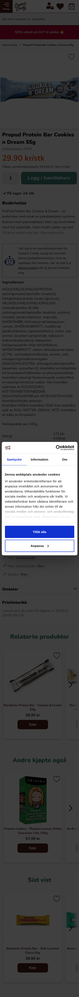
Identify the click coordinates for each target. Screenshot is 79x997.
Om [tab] (64, 459)
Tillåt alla (39, 532)
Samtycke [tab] (14, 459)
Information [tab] (39, 459)
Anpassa (40, 545)
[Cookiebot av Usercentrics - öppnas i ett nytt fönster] (56, 447)
